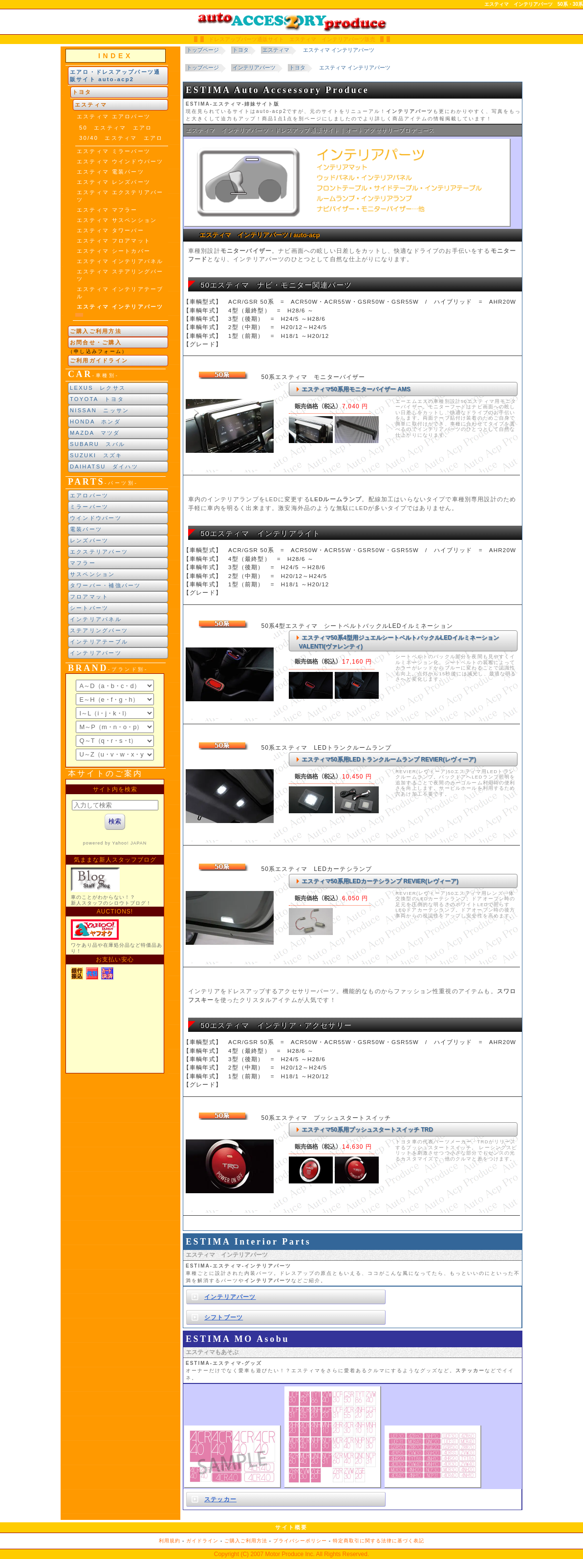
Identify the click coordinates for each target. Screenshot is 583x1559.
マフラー (83, 563)
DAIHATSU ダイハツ (104, 466)
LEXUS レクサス (98, 388)
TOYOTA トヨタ (97, 399)
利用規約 (169, 1540)
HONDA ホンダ (95, 421)
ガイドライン (202, 1540)
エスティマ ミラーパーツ (114, 151)
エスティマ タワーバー (110, 230)
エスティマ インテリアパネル (120, 261)
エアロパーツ (89, 495)
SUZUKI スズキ (96, 455)
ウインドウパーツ (96, 518)
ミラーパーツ (89, 507)
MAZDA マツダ (95, 433)
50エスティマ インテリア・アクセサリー (276, 1025)
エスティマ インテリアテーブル (120, 292)
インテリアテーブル (99, 642)
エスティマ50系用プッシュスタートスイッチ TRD (367, 1129)
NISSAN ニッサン (99, 410)
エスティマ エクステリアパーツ (120, 195)
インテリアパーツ (96, 653)
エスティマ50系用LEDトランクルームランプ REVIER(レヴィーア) (389, 759)
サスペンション (92, 574)
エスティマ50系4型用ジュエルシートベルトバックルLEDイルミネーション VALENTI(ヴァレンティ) (399, 642)
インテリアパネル (96, 619)
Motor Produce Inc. (289, 1554)
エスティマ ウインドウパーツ (120, 161)
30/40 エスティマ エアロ (121, 138)
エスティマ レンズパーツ (114, 182)
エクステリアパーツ (99, 552)
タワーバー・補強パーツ (105, 585)
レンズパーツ (89, 540)
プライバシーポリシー (300, 1540)
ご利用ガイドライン (99, 360)
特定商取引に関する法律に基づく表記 (378, 1540)
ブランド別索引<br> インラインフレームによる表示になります (114, 720)
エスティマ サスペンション (117, 220)
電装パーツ (86, 529)
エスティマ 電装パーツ (110, 172)
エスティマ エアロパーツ (114, 116)
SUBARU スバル (97, 444)
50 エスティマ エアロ (115, 128)
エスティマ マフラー (107, 210)
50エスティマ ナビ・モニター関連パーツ (276, 285)
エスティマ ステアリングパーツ (120, 275)
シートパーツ (89, 608)
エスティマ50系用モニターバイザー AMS (356, 389)
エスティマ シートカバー (114, 251)
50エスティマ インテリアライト (260, 533)
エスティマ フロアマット (114, 241)
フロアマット (89, 597)
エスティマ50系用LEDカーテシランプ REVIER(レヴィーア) (380, 881)
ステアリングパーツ (99, 630)
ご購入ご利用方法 (96, 331)
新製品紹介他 (114, 926)
